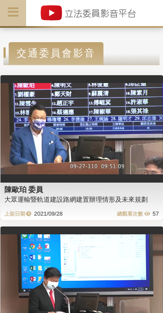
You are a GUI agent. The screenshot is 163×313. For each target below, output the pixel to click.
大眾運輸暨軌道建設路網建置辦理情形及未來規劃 (76, 199)
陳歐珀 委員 (23, 189)
